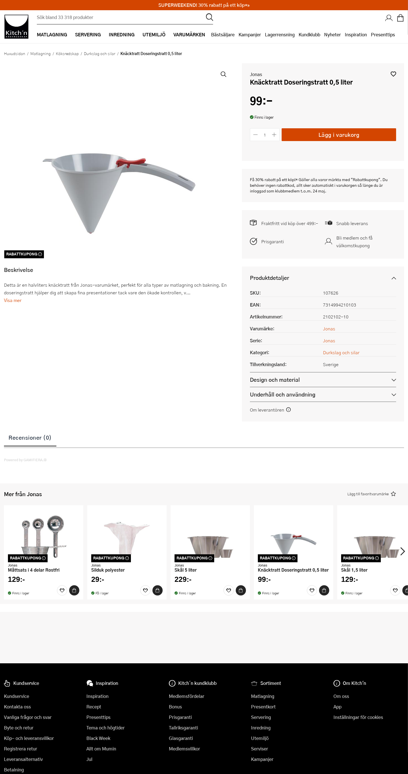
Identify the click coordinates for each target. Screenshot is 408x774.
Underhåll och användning (282, 394)
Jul (89, 759)
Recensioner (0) (30, 437)
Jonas (256, 74)
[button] (393, 74)
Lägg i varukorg (339, 134)
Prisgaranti (272, 241)
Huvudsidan (14, 53)
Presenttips (383, 34)
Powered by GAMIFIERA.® (25, 459)
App (337, 706)
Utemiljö (260, 738)
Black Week (98, 738)
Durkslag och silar (99, 53)
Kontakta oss (17, 706)
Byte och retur (18, 727)
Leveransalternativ (23, 759)
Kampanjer (250, 34)
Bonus (175, 706)
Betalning (14, 769)
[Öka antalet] (274, 135)
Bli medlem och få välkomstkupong (354, 241)
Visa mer (13, 300)
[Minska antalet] (255, 135)
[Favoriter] (62, 590)
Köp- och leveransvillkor (29, 738)
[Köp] (74, 590)
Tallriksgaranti (183, 727)
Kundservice (16, 696)
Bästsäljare (223, 34)
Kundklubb (309, 34)
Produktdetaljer (269, 278)
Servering (261, 717)
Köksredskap (67, 53)
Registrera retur (20, 748)
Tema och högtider (105, 727)
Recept (93, 706)
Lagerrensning (280, 34)
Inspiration (356, 34)
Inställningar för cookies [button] (358, 717)
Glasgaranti (181, 738)
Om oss (341, 696)
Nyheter (332, 34)
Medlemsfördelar (186, 696)
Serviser (259, 748)
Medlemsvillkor (184, 748)
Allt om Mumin (101, 748)
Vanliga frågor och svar (28, 717)
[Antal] (265, 135)
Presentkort (263, 706)
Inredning (261, 727)
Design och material (275, 380)
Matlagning (40, 53)
